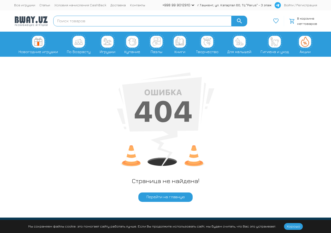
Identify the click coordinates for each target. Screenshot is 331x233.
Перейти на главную (165, 197)
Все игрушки (24, 5)
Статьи (44, 5)
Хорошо (293, 226)
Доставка (118, 5)
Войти (289, 5)
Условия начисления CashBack (80, 5)
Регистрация (306, 5)
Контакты (137, 5)
